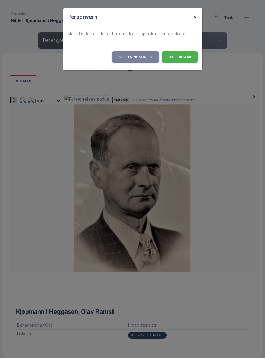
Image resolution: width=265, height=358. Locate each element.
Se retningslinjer (135, 57)
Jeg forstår (179, 57)
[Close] (195, 17)
